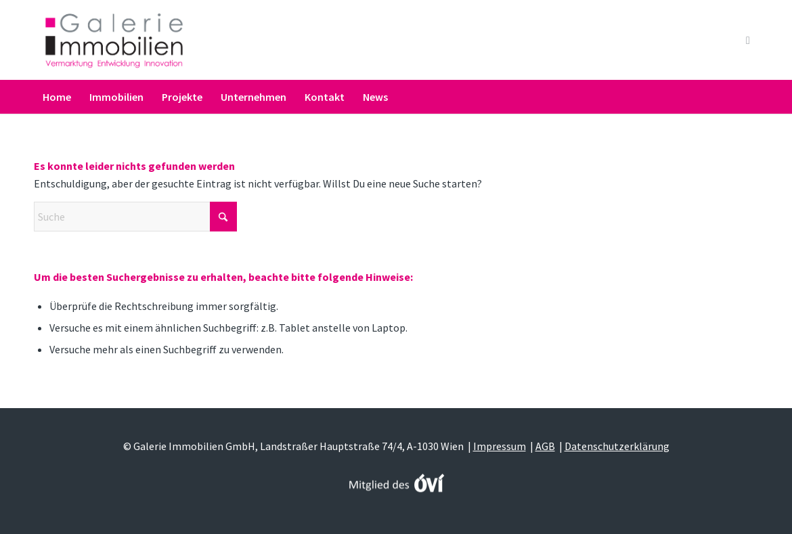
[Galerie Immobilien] (114, 40)
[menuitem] (57, 97)
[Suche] (750, 97)
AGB (545, 446)
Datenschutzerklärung (617, 446)
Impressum (499, 446)
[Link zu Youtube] (748, 40)
